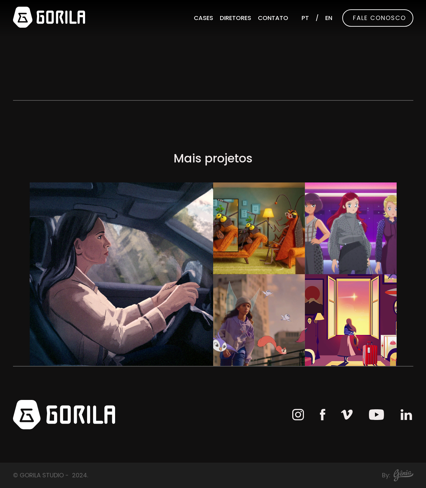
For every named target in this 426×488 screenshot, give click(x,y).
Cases (203, 18)
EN (328, 18)
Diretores (235, 18)
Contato (273, 18)
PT (305, 18)
